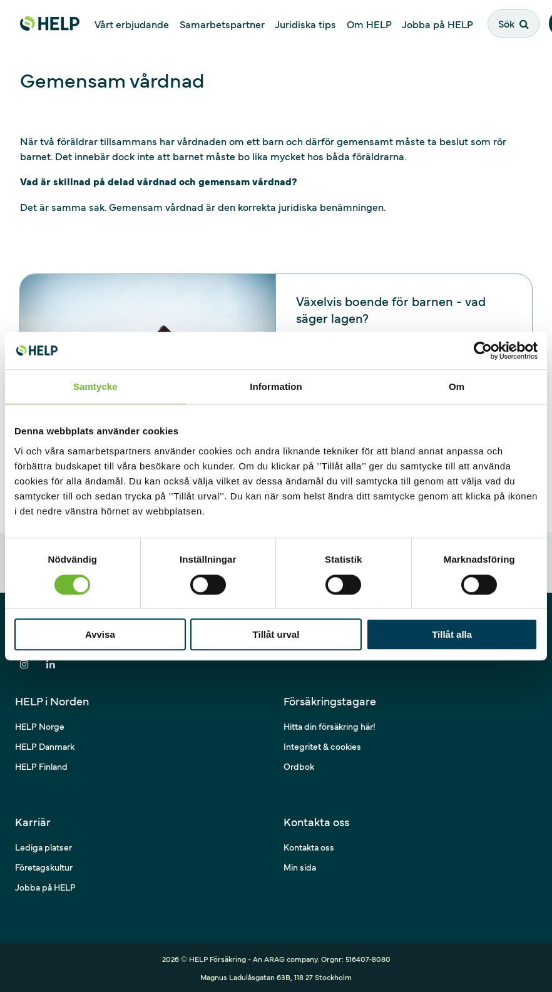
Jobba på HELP (45, 887)
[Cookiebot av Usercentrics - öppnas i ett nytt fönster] (483, 350)
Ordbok (299, 766)
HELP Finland (41, 766)
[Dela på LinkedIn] (51, 664)
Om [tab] (456, 386)
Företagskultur (44, 867)
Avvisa (100, 634)
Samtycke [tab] (95, 386)
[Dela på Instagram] (24, 664)
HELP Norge (39, 726)
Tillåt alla (452, 634)
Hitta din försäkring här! (330, 726)
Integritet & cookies (322, 746)
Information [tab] (276, 386)
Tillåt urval (276, 634)
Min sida (300, 867)
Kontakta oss (309, 847)
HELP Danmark (44, 746)
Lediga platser (43, 847)
